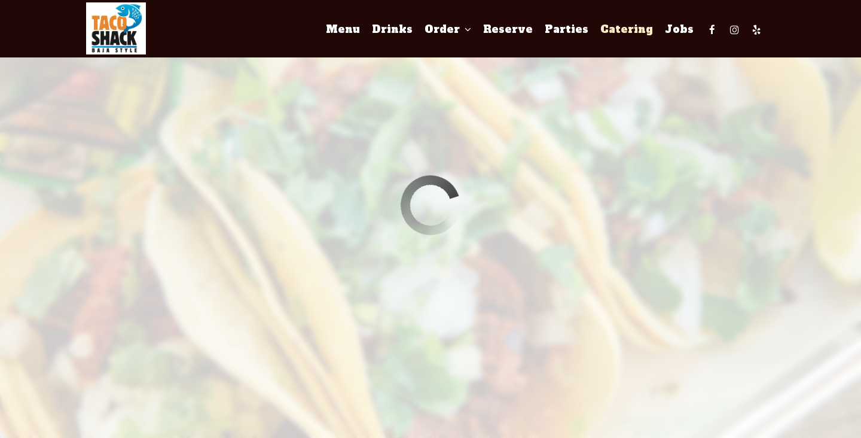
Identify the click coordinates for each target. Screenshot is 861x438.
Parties (566, 30)
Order (448, 30)
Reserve (508, 30)
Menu (343, 30)
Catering (626, 30)
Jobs (679, 30)
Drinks (392, 30)
